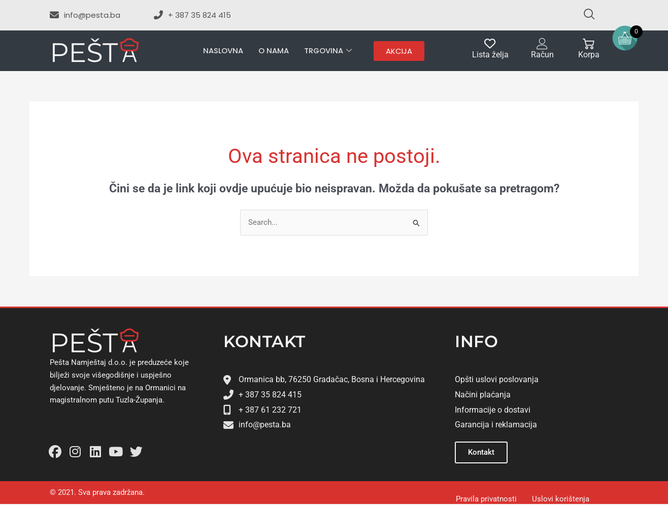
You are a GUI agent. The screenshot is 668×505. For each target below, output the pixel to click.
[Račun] (542, 44)
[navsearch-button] (585, 15)
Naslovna (223, 50)
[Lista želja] (490, 44)
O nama (273, 50)
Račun (542, 54)
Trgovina (328, 51)
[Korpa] (588, 44)
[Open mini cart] (625, 38)
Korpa (588, 54)
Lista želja (490, 54)
